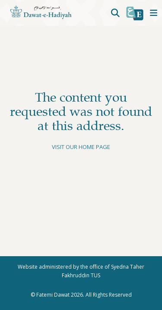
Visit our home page (81, 147)
